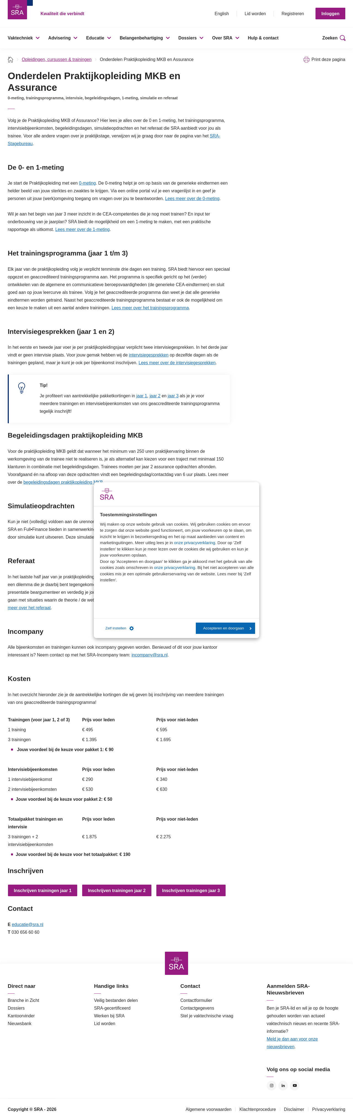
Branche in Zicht (23, 1000)
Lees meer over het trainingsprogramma (150, 307)
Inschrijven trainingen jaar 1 (42, 890)
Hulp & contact (263, 38)
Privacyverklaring (328, 1109)
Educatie (95, 38)
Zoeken (330, 38)
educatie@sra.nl (27, 924)
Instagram (271, 1085)
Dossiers (187, 38)
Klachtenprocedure (257, 1109)
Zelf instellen (119, 628)
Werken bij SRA (109, 1015)
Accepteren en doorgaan (227, 628)
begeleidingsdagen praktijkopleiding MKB (63, 482)
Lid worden (255, 13)
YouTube (294, 1085)
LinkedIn (283, 1085)
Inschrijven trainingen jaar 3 (191, 890)
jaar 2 (154, 395)
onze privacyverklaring (194, 542)
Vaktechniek (20, 38)
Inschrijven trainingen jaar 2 (117, 890)
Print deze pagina (328, 59)
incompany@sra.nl (150, 655)
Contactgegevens (197, 1008)
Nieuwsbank (19, 1023)
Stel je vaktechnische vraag (206, 1015)
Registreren (293, 13)
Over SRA (222, 38)
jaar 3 (173, 395)
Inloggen (330, 13)
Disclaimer (294, 1109)
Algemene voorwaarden (208, 1109)
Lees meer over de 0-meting (192, 198)
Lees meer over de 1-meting (82, 229)
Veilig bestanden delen (116, 1000)
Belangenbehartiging (141, 38)
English (222, 13)
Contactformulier (196, 1000)
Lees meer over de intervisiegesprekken (177, 362)
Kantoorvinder (21, 1015)
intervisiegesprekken (149, 355)
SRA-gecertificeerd (112, 1008)
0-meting (87, 183)
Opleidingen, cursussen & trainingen (57, 59)
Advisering (59, 38)
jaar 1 (141, 395)
